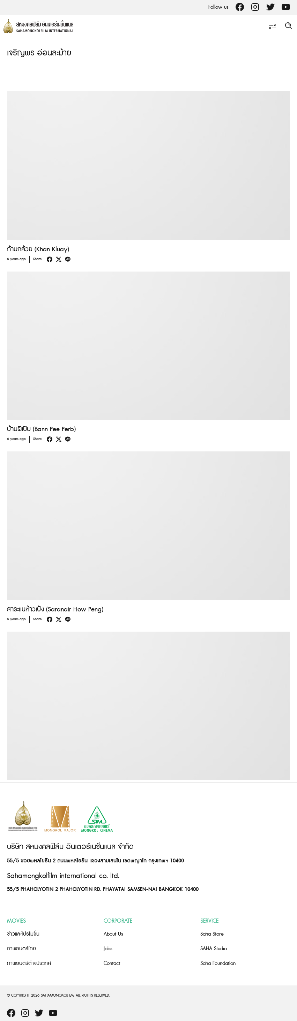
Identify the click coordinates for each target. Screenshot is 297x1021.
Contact (112, 963)
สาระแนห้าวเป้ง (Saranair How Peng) (55, 609)
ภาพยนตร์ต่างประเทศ (29, 963)
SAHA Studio (213, 949)
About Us (113, 934)
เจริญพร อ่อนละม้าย (39, 53)
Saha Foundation (218, 963)
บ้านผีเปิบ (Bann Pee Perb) (41, 429)
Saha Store (212, 934)
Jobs (108, 949)
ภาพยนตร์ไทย (21, 949)
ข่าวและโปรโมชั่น (23, 934)
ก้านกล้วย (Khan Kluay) (38, 249)
